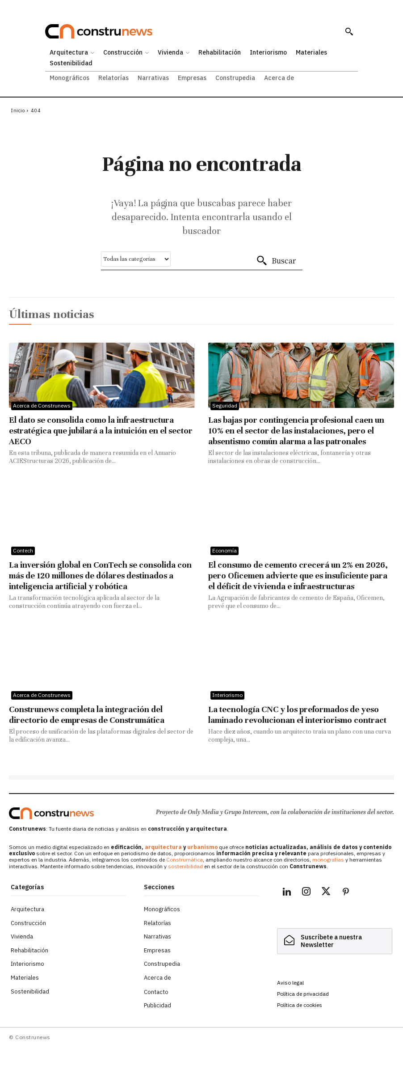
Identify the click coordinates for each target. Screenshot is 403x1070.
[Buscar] (275, 260)
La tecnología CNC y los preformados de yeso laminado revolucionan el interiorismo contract (297, 714)
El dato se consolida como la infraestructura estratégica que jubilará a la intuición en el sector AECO (101, 430)
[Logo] (51, 813)
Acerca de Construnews (42, 405)
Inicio (18, 110)
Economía (224, 550)
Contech (23, 550)
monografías (328, 859)
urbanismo (202, 847)
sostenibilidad (185, 866)
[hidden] (334, 941)
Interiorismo (227, 695)
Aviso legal (290, 982)
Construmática (184, 859)
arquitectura (163, 847)
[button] (349, 31)
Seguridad (224, 405)
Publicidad (157, 1005)
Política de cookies (299, 1005)
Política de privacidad (303, 993)
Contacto (156, 992)
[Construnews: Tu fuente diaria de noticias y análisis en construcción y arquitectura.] (190, 31)
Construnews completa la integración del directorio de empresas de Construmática (86, 714)
